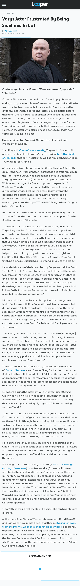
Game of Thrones (15, 370)
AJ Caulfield (11, 31)
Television (8, 13)
